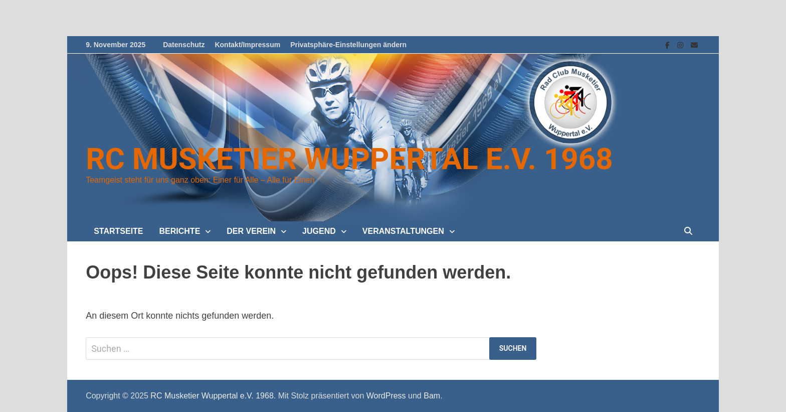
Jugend (319, 231)
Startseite (118, 231)
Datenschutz (184, 45)
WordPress (386, 395)
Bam (432, 395)
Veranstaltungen (403, 231)
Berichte (180, 231)
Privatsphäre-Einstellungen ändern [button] (348, 45)
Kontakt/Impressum (247, 45)
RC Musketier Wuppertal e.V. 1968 (349, 159)
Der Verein (251, 231)
